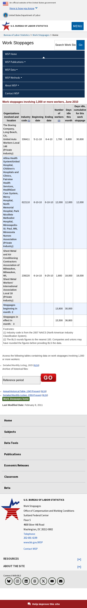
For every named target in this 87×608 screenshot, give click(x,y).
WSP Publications (14, 62)
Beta (7, 488)
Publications (12, 454)
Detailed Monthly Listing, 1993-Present (22, 395)
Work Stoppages (41, 35)
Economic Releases (16, 465)
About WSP (11, 85)
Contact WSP (31, 548)
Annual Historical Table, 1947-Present (21, 391)
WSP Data (10, 69)
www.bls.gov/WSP (33, 542)
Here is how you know (21, 8)
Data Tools (11, 443)
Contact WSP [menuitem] (12, 93)
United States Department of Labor (21, 15)
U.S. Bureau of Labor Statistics (29, 25)
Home (8, 420)
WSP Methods (12, 77)
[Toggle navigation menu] (78, 26)
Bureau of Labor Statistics (17, 35)
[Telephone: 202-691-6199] (49, 536)
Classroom (11, 477)
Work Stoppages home (16, 398)
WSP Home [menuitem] (11, 54)
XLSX (36, 365)
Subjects (10, 432)
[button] (79, 559)
